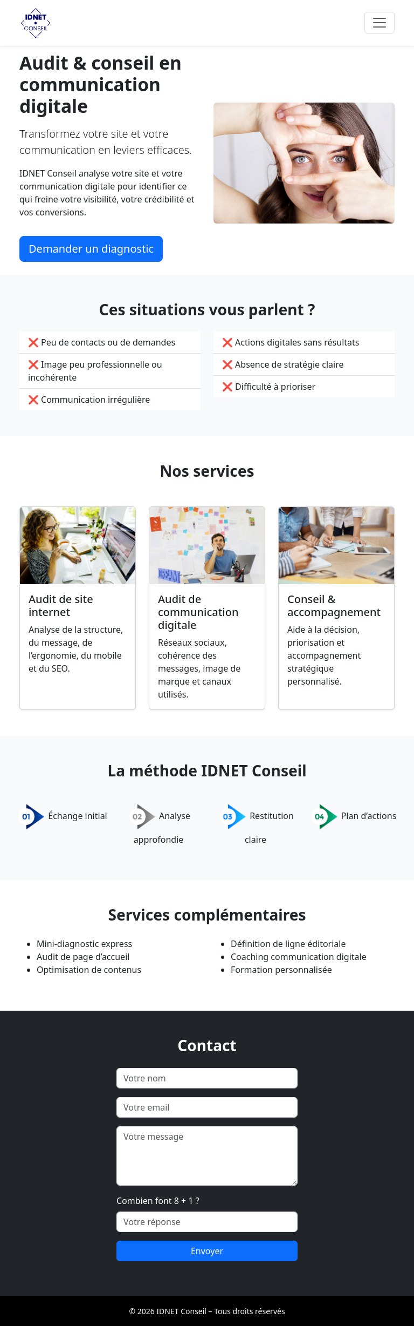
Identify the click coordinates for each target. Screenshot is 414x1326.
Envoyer (207, 1251)
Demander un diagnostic (91, 248)
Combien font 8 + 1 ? (157, 1201)
